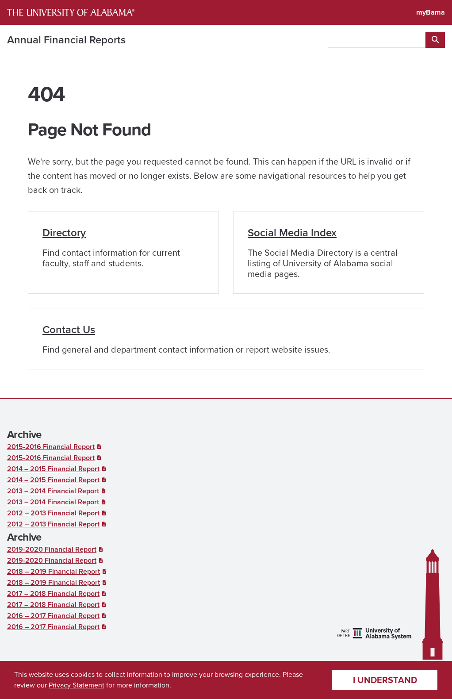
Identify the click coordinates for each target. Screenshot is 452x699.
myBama (430, 12)
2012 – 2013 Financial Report (53, 513)
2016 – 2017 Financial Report (53, 616)
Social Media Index (292, 233)
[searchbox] (376, 40)
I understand (385, 680)
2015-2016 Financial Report (51, 447)
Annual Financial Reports (66, 40)
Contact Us (68, 330)
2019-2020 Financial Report (51, 549)
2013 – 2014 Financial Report (53, 491)
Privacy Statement (76, 685)
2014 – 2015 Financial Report (53, 469)
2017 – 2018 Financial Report (53, 593)
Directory (64, 233)
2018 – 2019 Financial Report (53, 571)
